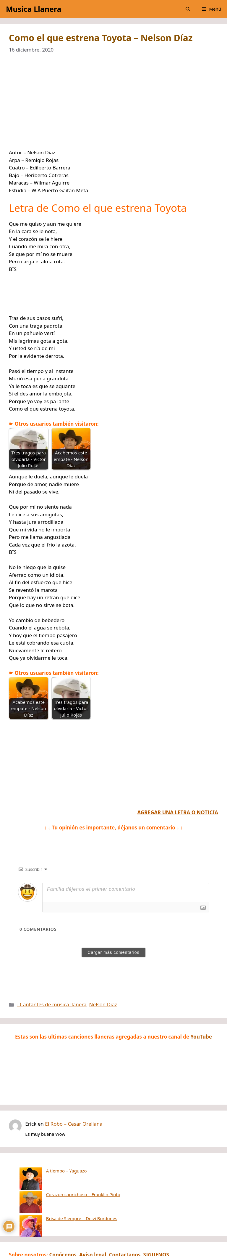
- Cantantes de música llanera (51, 1004)
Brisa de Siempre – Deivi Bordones (59, 1188)
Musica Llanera (33, 9)
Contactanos (125, 1224)
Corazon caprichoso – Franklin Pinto (61, 1180)
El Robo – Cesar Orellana (74, 1123)
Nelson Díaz (103, 1004)
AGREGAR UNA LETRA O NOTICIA (177, 812)
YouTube (201, 1036)
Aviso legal (92, 1224)
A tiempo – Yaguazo (44, 1171)
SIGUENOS (156, 1224)
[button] (188, 9)
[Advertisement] (113, 104)
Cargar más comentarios (113, 952)
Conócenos (62, 1224)
